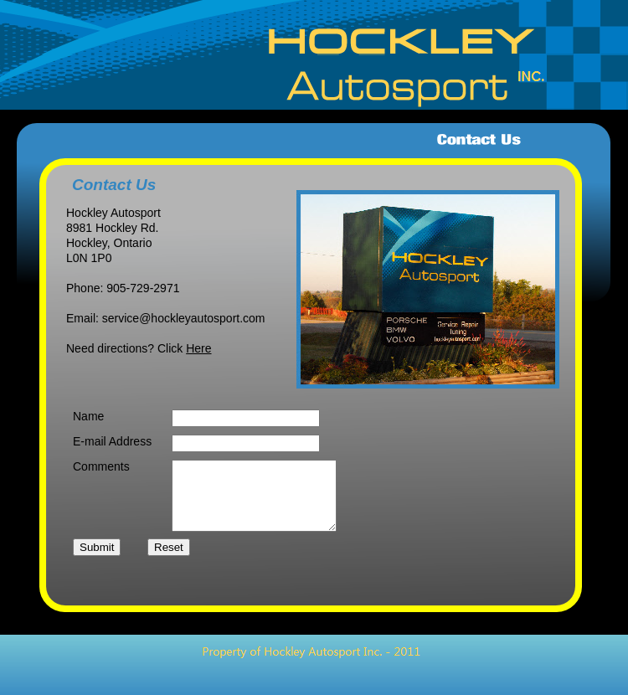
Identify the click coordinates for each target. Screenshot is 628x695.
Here (198, 348)
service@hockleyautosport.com (183, 318)
